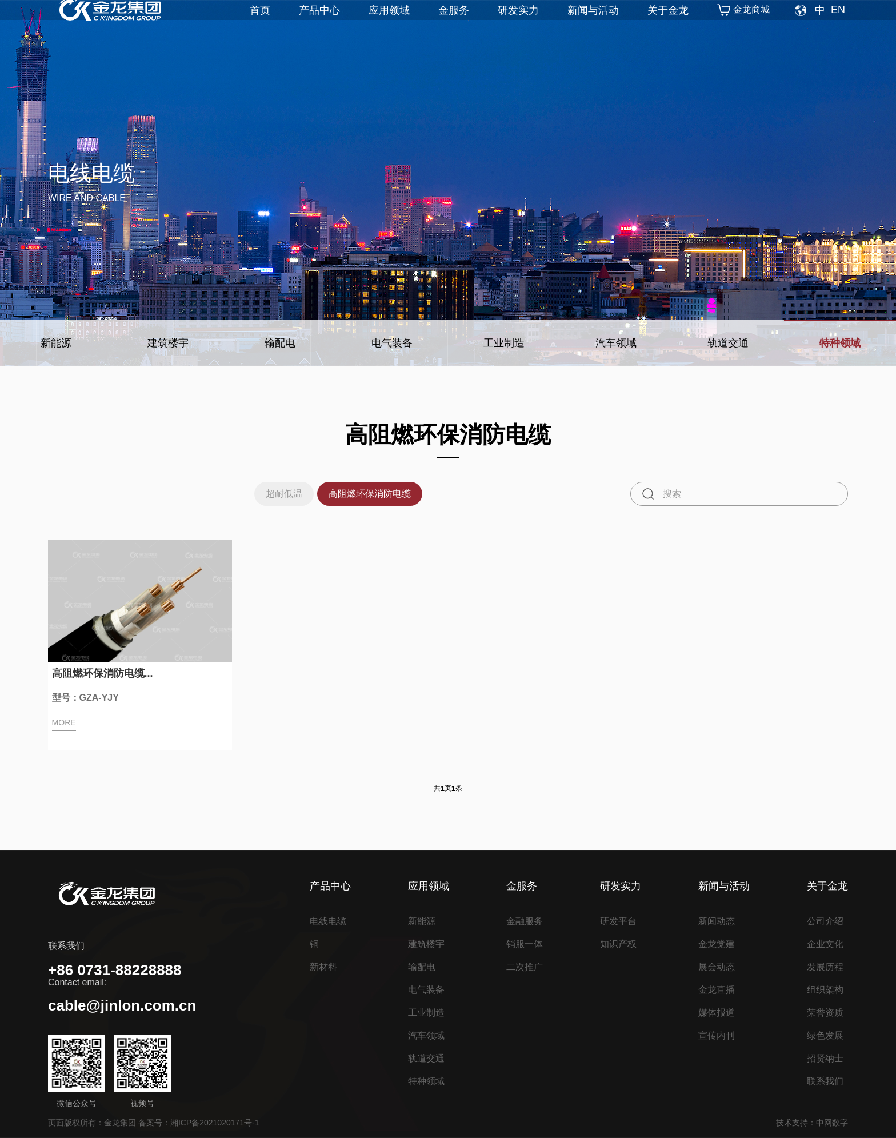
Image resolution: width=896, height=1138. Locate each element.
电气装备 (392, 343)
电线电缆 (328, 921)
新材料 (323, 967)
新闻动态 (716, 921)
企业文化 (825, 944)
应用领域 (389, 26)
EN (838, 26)
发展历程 (825, 967)
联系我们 (825, 1081)
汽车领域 (616, 343)
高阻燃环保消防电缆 (373, 493)
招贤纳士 (825, 1058)
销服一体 (524, 944)
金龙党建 (716, 944)
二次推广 (524, 967)
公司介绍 (825, 921)
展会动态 (716, 967)
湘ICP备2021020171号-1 (214, 1122)
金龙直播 (716, 990)
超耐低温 (273, 493)
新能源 (56, 343)
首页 (260, 26)
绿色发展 (825, 1035)
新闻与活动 (593, 26)
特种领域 (840, 343)
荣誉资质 (825, 1012)
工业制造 (504, 343)
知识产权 (618, 944)
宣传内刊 (716, 1035)
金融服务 (524, 921)
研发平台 (618, 921)
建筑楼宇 (168, 343)
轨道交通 (728, 343)
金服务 (453, 26)
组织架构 (825, 990)
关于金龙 (668, 26)
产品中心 (319, 26)
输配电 (280, 343)
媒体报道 (716, 1012)
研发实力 (518, 26)
